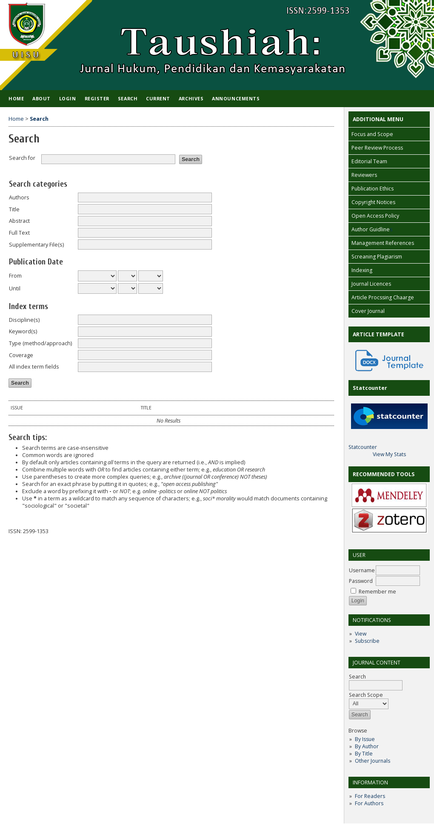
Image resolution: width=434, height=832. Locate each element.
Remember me (377, 591)
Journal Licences (371, 283)
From (15, 275)
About (41, 98)
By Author (367, 746)
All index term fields (34, 366)
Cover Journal (368, 311)
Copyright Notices (373, 202)
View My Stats (389, 454)
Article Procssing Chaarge (382, 297)
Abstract (19, 220)
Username (362, 570)
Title (14, 209)
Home (16, 98)
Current (158, 98)
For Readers (370, 796)
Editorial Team (369, 161)
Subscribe (367, 641)
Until (14, 288)
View (360, 633)
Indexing (361, 270)
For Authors (369, 803)
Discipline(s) (24, 320)
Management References (382, 243)
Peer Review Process (377, 147)
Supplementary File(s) (36, 244)
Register (97, 98)
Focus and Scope (372, 134)
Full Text (19, 232)
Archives (191, 98)
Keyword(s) (23, 331)
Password (361, 581)
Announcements (236, 98)
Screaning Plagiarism (376, 256)
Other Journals (372, 760)
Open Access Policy (375, 215)
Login (67, 98)
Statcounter (362, 447)
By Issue (365, 739)
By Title (364, 753)
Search (127, 98)
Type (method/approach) (40, 343)
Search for (22, 158)
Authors (19, 197)
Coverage (21, 355)
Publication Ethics (372, 188)
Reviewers (364, 175)
